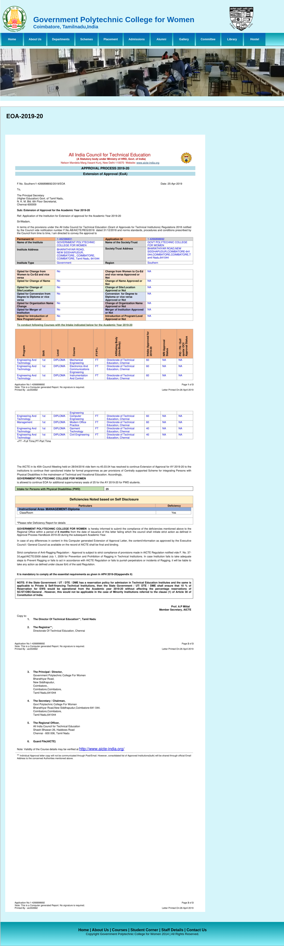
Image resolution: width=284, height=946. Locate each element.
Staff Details (172, 930)
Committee (208, 39)
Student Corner (144, 930)
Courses (119, 930)
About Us (35, 39)
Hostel (254, 39)
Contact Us (197, 930)
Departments (61, 39)
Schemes (86, 39)
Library (232, 39)
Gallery (184, 39)
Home (12, 39)
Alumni (161, 39)
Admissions (137, 39)
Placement (111, 39)
